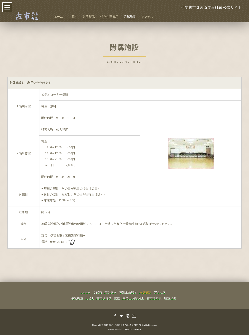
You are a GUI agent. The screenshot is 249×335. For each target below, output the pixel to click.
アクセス (147, 16)
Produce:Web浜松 (115, 329)
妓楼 (117, 298)
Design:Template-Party (132, 329)
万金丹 (90, 298)
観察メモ (170, 298)
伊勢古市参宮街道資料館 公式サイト (211, 7)
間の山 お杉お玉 (133, 298)
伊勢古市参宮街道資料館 (126, 325)
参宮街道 (77, 298)
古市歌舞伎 (104, 298)
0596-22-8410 (62, 241)
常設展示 (89, 16)
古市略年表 (154, 298)
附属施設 (130, 16)
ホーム (58, 16)
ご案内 (72, 16)
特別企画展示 (109, 16)
